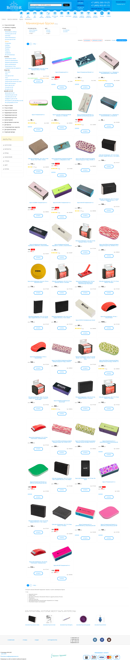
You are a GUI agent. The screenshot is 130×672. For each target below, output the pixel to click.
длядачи (34, 16)
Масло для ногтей (9, 85)
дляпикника (41, 16)
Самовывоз (80, 5)
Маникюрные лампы (10, 58)
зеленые (48, 30)
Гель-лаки (7, 72)
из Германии (66, 30)
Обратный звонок (96, 8)
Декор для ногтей (9, 93)
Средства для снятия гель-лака (13, 81)
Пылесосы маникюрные (11, 60)
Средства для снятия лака (12, 79)
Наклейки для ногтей (10, 96)
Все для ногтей (9, 89)
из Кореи (65, 31)
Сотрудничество (52, 645)
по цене (114, 40)
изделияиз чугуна (95, 16)
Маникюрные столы (10, 66)
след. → (35, 44)
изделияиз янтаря (81, 16)
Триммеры (8, 47)
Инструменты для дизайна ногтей (14, 100)
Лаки (6, 74)
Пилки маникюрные (10, 37)
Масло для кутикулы (10, 83)
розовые (48, 31)
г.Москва (80, 2)
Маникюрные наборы (11, 31)
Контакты (107, 8)
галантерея (68, 16)
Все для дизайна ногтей (11, 102)
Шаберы (7, 45)
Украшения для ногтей (11, 95)
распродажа (87, 40)
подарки (108, 16)
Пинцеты (7, 51)
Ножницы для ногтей (10, 33)
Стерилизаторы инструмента (13, 68)
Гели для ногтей (9, 75)
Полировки (8, 43)
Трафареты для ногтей (11, 98)
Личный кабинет (121, 1)
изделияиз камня (75, 16)
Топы (6, 77)
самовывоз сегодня (97, 40)
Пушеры (7, 49)
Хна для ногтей (9, 87)
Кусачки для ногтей (10, 39)
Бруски (7, 41)
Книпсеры (7, 35)
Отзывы (25, 645)
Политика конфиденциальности (9, 661)
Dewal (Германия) (33, 30)
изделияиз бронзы (88, 16)
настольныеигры (55, 16)
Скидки (37, 645)
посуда (61, 16)
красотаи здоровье (48, 16)
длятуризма (28, 16)
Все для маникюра (10, 54)
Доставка (80, 1)
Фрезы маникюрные (10, 64)
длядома (21, 16)
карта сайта (3, 659)
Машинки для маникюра (11, 62)
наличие (53, 84)
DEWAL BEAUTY (32, 31)
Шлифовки (8, 53)
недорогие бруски (40, 7)
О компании (11, 645)
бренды (102, 16)
